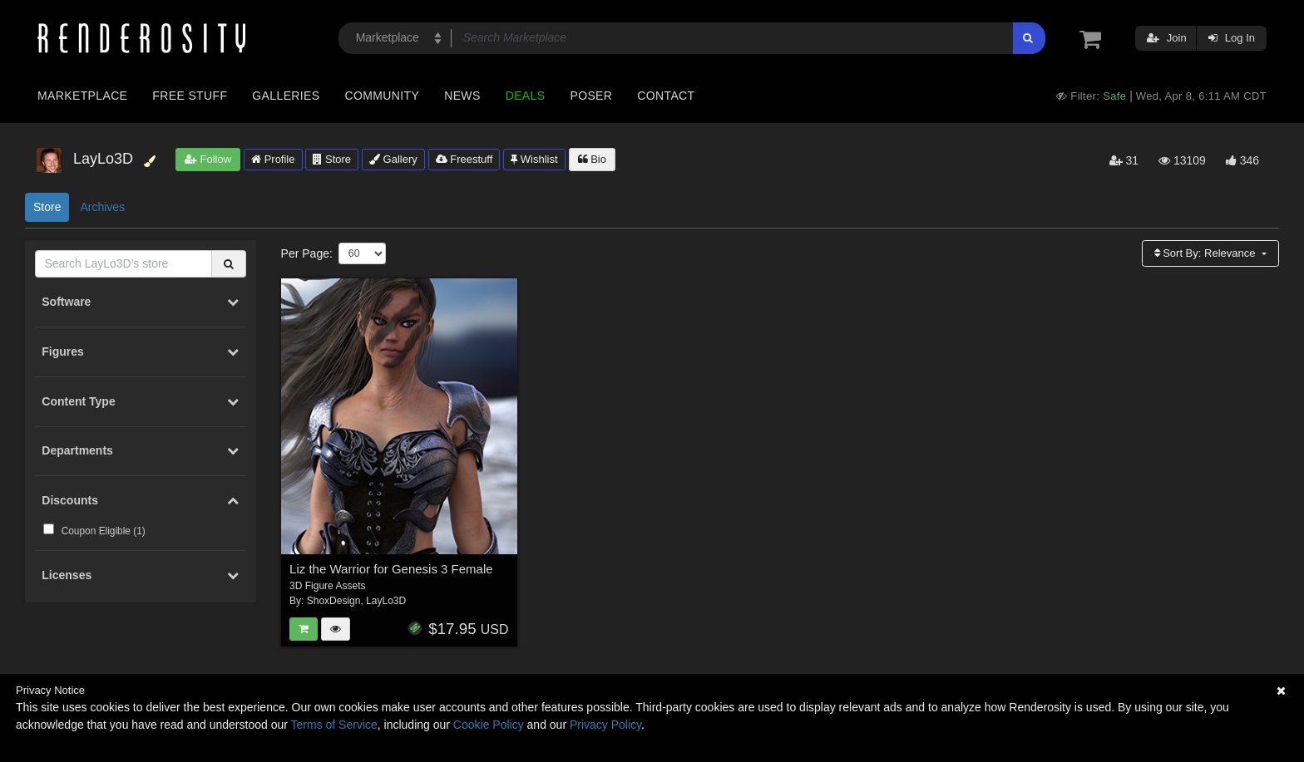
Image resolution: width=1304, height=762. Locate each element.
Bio (592, 159)
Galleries (285, 95)
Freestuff (464, 159)
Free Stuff (189, 95)
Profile (272, 159)
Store (332, 159)
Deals (526, 95)
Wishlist (534, 159)
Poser (591, 95)
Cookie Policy (488, 724)
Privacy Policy (605, 724)
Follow (208, 159)
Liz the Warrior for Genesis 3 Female (391, 569)
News (462, 95)
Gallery (393, 159)
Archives (102, 207)
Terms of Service (334, 724)
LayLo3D (386, 601)
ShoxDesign (334, 601)
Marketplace (82, 95)
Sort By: (1206, 253)
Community (382, 95)
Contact (665, 95)
